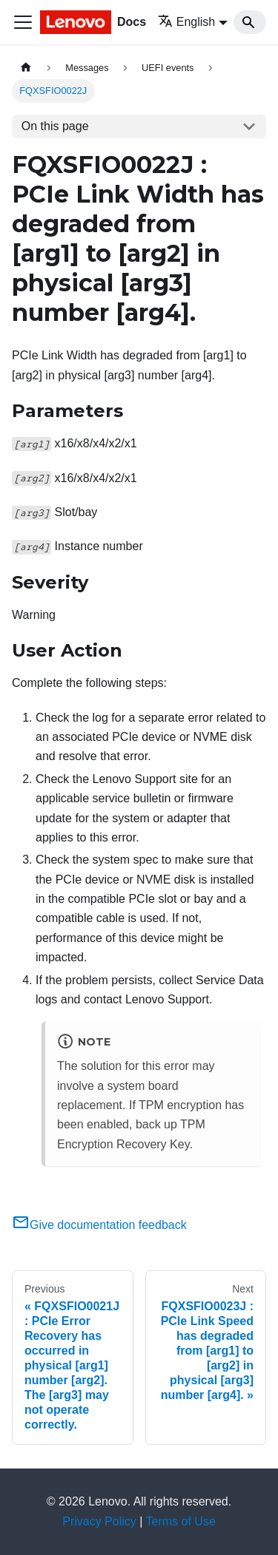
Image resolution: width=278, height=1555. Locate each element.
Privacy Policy (99, 1521)
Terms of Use (181, 1521)
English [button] (186, 22)
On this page (55, 126)
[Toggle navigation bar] (23, 22)
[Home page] (26, 67)
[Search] (250, 22)
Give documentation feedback (99, 1225)
